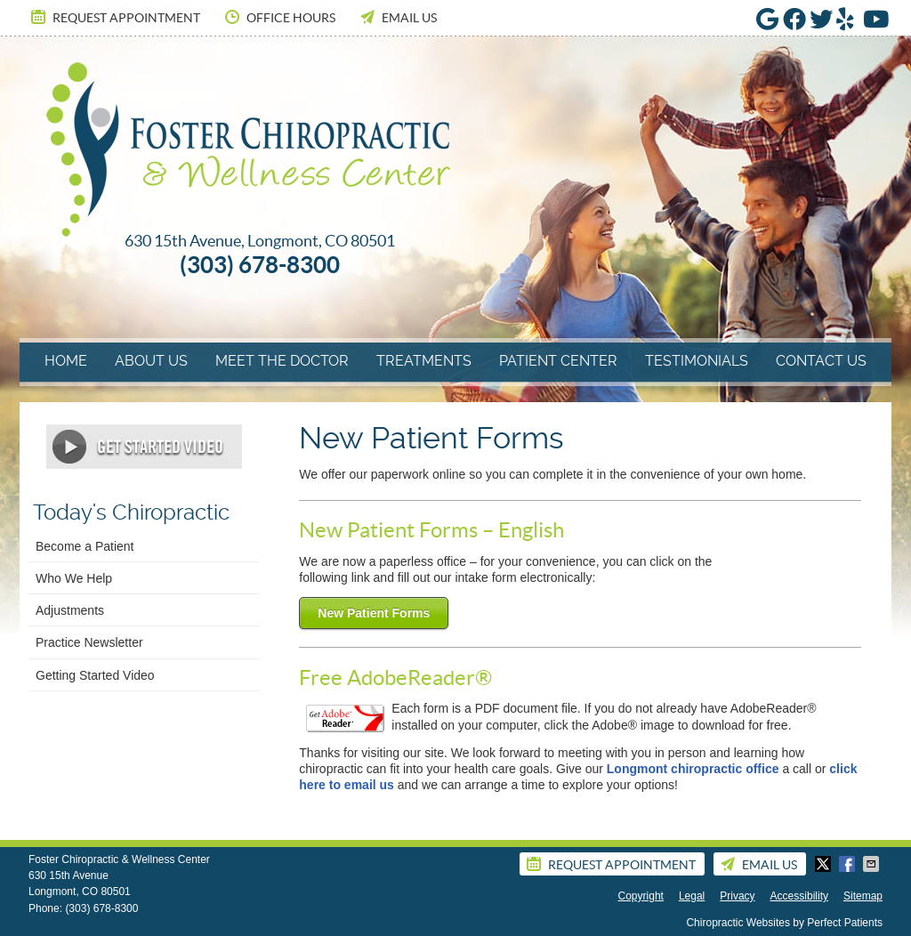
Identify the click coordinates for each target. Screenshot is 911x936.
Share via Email (873, 864)
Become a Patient (85, 546)
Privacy (737, 896)
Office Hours (278, 17)
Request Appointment (114, 17)
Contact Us (821, 360)
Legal (692, 896)
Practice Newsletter (89, 642)
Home (65, 360)
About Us (151, 360)
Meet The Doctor (282, 360)
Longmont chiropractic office (693, 769)
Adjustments (70, 610)
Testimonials (696, 360)
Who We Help (74, 578)
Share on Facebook (849, 864)
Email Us (397, 17)
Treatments (424, 360)
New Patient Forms (374, 613)
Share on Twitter (824, 864)
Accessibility (799, 896)
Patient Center (558, 360)
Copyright (641, 896)
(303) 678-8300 (101, 908)
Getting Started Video (95, 675)
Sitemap (863, 896)
